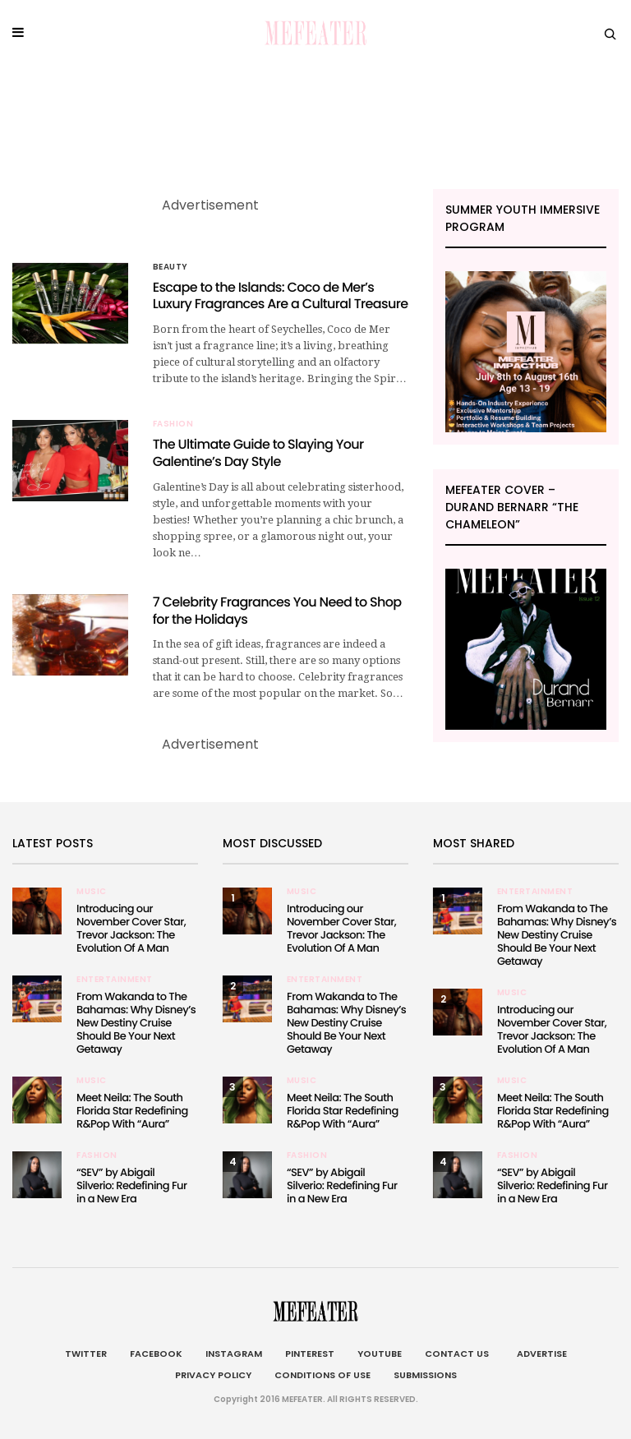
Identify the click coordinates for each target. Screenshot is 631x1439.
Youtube (379, 1353)
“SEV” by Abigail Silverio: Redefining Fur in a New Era (131, 1185)
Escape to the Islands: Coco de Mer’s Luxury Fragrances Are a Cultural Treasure (280, 296)
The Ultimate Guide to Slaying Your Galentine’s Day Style (258, 453)
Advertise (539, 1353)
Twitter (86, 1353)
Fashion (173, 424)
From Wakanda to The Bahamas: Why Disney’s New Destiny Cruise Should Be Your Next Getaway (136, 1023)
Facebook (156, 1353)
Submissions (425, 1374)
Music (91, 892)
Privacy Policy (213, 1374)
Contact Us (457, 1353)
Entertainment (114, 979)
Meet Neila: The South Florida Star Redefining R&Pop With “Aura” (132, 1111)
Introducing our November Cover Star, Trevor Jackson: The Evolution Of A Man (131, 928)
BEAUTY (170, 267)
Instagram (233, 1353)
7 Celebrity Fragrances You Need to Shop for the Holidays (277, 611)
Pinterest (309, 1353)
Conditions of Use (322, 1374)
